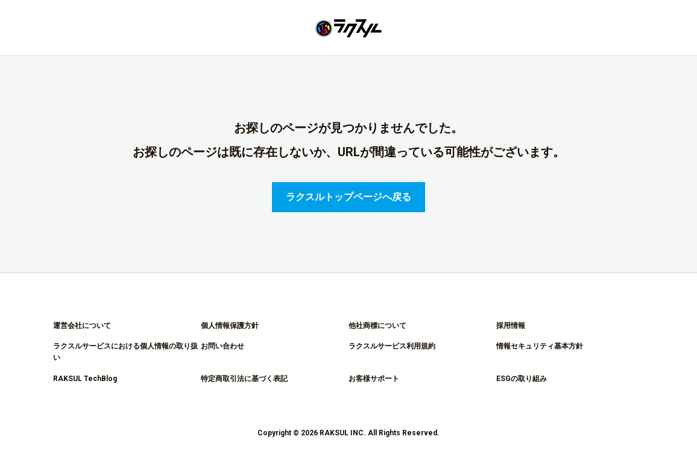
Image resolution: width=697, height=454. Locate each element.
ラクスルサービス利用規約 (391, 346)
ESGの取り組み (521, 378)
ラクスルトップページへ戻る (348, 197)
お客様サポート (373, 378)
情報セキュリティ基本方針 (539, 346)
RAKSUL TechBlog (85, 378)
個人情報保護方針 (230, 325)
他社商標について (377, 325)
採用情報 (510, 325)
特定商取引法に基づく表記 (244, 378)
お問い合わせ (222, 346)
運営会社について (82, 325)
